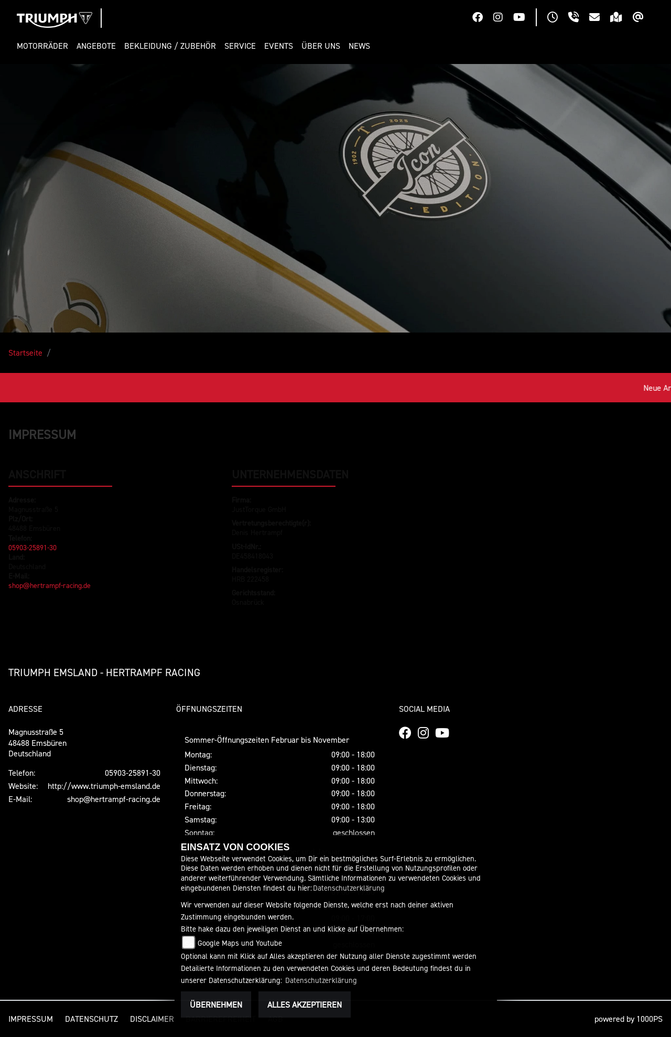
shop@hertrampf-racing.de (49, 585)
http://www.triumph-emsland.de (104, 786)
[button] (44, 46)
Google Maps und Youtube (240, 942)
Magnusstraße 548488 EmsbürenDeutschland (37, 742)
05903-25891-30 (32, 547)
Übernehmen (216, 1004)
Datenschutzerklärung (349, 887)
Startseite (25, 352)
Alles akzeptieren (304, 1004)
